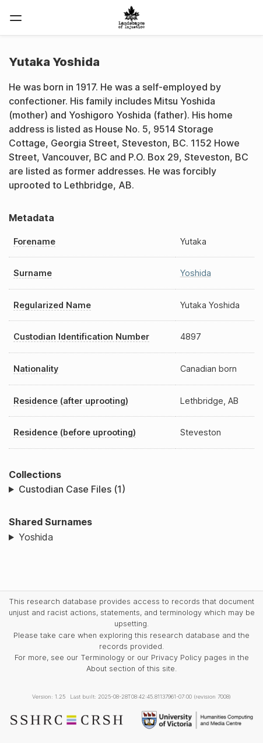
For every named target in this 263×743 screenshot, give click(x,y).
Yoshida (195, 273)
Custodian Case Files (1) (72, 489)
